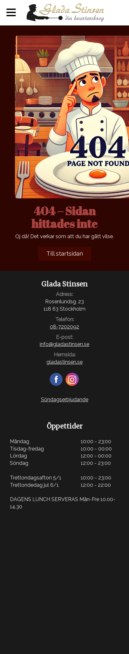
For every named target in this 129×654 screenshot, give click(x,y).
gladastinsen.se (64, 362)
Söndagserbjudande (64, 399)
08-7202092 (64, 327)
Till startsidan (64, 253)
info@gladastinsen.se (64, 344)
